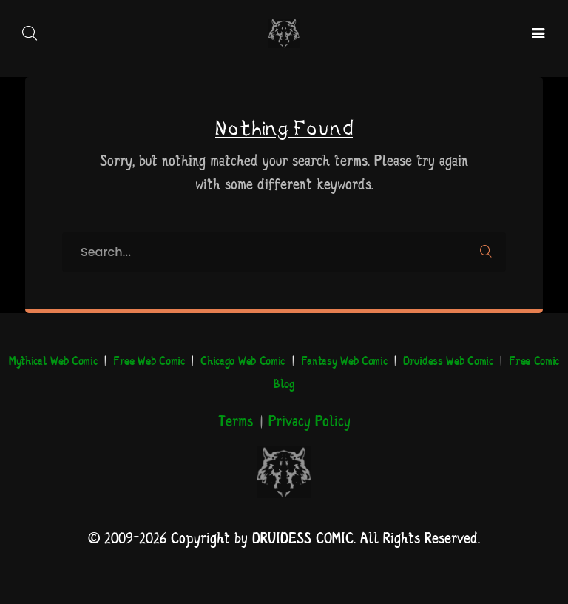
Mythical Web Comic (53, 362)
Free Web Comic (149, 362)
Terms (235, 422)
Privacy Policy (309, 422)
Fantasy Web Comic (344, 362)
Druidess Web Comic (448, 362)
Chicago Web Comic (242, 362)
